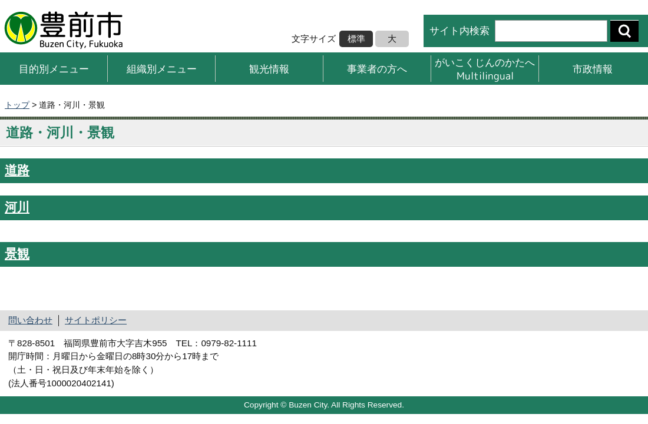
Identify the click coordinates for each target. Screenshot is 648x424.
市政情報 (593, 68)
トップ (17, 105)
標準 (356, 39)
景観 (17, 254)
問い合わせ (30, 320)
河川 (17, 207)
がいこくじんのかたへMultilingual (485, 68)
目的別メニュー (54, 68)
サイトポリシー (96, 320)
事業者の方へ (377, 68)
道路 (17, 170)
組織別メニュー (162, 68)
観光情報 (269, 68)
